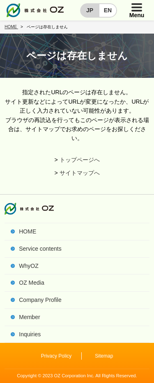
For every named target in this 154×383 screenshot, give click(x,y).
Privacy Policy (56, 356)
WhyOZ (28, 266)
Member (29, 317)
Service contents (40, 248)
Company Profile (40, 300)
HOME (27, 231)
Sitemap (104, 356)
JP (89, 10)
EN (108, 10)
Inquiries (30, 334)
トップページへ (80, 159)
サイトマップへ (80, 173)
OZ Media (31, 282)
